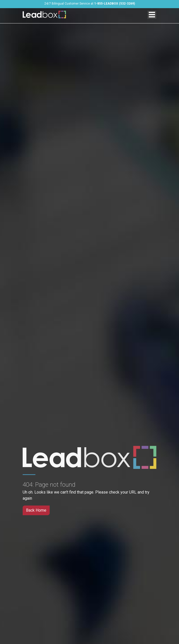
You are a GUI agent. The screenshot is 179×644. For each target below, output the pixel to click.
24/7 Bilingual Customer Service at (89, 3)
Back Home (36, 510)
